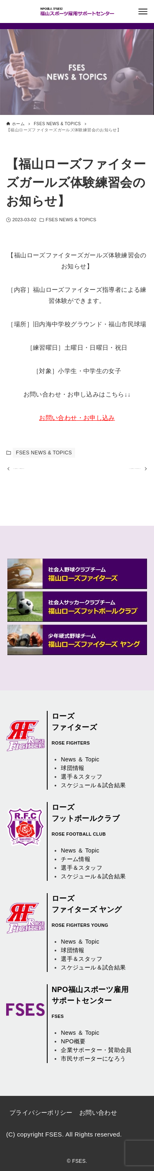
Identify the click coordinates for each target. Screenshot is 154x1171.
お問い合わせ (98, 1112)
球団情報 (73, 768)
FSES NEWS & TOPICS (71, 219)
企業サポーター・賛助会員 (96, 1050)
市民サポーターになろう (93, 1058)
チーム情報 (75, 859)
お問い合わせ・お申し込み (77, 417)
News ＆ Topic (80, 759)
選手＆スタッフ (81, 776)
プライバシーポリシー (41, 1112)
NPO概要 (73, 1041)
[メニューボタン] (143, 11)
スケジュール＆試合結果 (93, 785)
